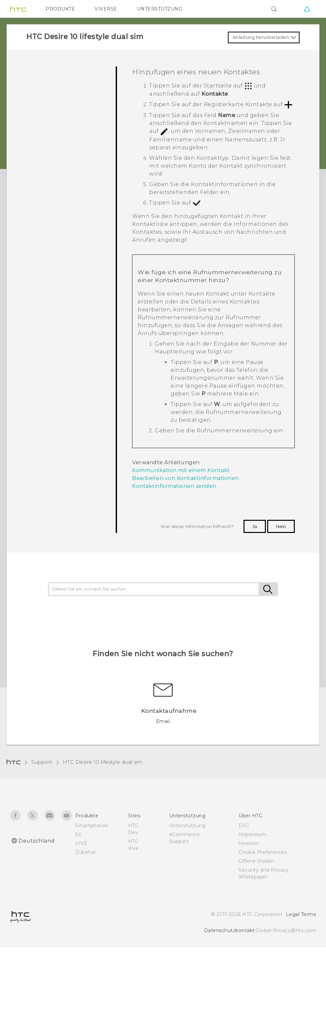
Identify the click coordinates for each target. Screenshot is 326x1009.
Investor (249, 843)
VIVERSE (106, 9)
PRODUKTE (60, 9)
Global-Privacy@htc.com (286, 930)
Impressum (253, 834)
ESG (244, 826)
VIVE (81, 843)
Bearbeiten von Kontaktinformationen (185, 478)
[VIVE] (307, 8)
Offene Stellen (256, 861)
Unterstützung (187, 826)
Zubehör (85, 852)
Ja (254, 526)
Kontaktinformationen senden (174, 486)
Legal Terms (301, 914)
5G (78, 834)
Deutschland (36, 841)
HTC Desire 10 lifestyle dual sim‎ (103, 762)
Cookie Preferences (263, 852)
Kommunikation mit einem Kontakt (181, 470)
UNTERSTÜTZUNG (160, 9)
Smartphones (91, 826)
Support (41, 762)
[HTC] (18, 9)
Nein (281, 526)
